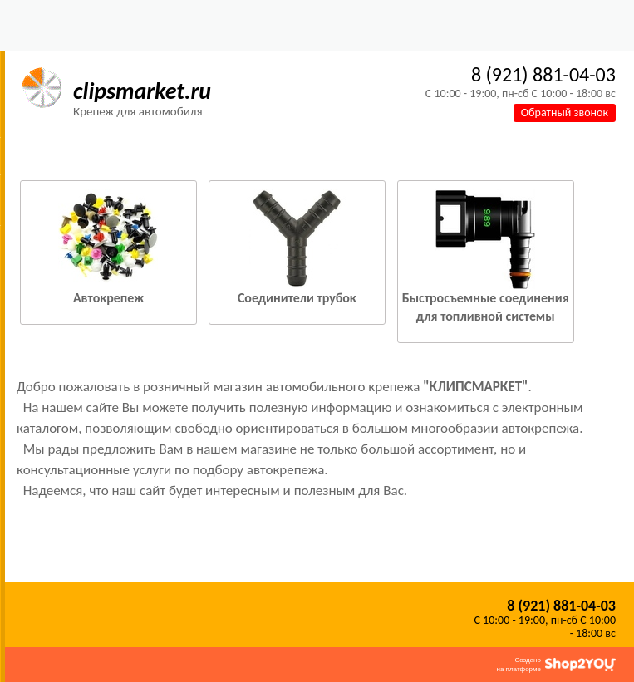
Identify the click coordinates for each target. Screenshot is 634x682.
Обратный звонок (564, 112)
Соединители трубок (297, 298)
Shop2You (580, 664)
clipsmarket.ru (142, 90)
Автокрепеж (108, 298)
